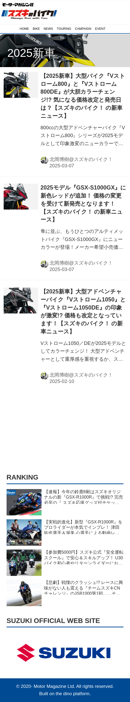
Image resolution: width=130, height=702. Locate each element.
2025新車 (31, 53)
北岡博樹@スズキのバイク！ (81, 159)
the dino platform (72, 693)
